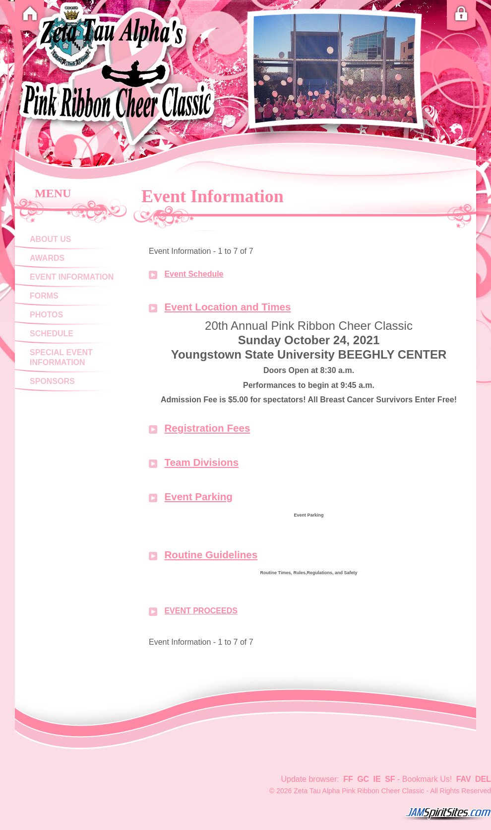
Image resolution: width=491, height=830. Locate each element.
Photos (46, 314)
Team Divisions (201, 462)
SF (390, 779)
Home (30, 13)
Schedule (51, 333)
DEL (483, 779)
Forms (44, 296)
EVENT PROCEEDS (200, 610)
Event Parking (198, 496)
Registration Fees (207, 428)
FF (348, 779)
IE (377, 779)
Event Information (72, 277)
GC (363, 779)
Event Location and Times (227, 306)
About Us (50, 239)
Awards (47, 258)
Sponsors (52, 381)
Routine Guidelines (210, 554)
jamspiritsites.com (446, 813)
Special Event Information (61, 357)
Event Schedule (193, 274)
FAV (463, 779)
